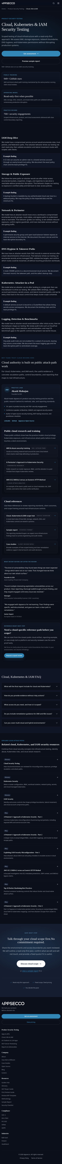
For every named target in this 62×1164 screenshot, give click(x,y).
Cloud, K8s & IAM (7, 1037)
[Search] (53, 3)
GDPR (3, 1128)
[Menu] (58, 3)
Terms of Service (36, 1158)
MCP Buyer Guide (7, 1089)
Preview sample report (31, 61)
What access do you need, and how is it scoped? (31, 705)
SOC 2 (4, 1115)
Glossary (4, 1086)
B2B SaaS (5, 1138)
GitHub (14, 421)
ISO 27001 (5, 1118)
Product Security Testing (16, 9)
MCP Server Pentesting (9, 1044)
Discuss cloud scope (31, 964)
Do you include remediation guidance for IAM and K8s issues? (31, 714)
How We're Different (8, 1060)
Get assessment (31, 54)
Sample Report (7, 1102)
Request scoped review (14, 655)
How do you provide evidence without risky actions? (31, 695)
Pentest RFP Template (9, 1095)
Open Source (6, 1066)
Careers (4, 1073)
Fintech (4, 1141)
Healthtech (5, 1144)
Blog (3, 1070)
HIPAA (4, 1125)
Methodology (6, 1099)
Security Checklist (7, 1105)
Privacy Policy (24, 1158)
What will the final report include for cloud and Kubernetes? (31, 686)
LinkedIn (7, 421)
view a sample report (30, 971)
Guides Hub (5, 1083)
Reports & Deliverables (9, 1047)
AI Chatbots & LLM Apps (10, 1040)
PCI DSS (4, 1121)
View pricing (31, 1022)
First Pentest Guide (8, 1092)
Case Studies (6, 1063)
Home (4, 9)
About (4, 1057)
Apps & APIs (6, 1034)
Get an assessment (31, 1016)
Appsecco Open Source (26, 421)
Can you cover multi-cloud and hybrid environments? (31, 723)
